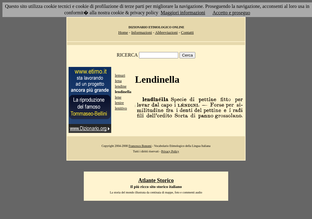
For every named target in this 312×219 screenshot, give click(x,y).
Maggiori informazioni (183, 12)
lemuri (120, 75)
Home (123, 32)
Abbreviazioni (166, 32)
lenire (119, 102)
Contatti (187, 32)
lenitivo (121, 108)
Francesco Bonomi (140, 146)
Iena (118, 80)
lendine (120, 86)
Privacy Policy (170, 151)
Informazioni (141, 32)
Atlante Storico (156, 180)
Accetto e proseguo (231, 12)
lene (118, 97)
